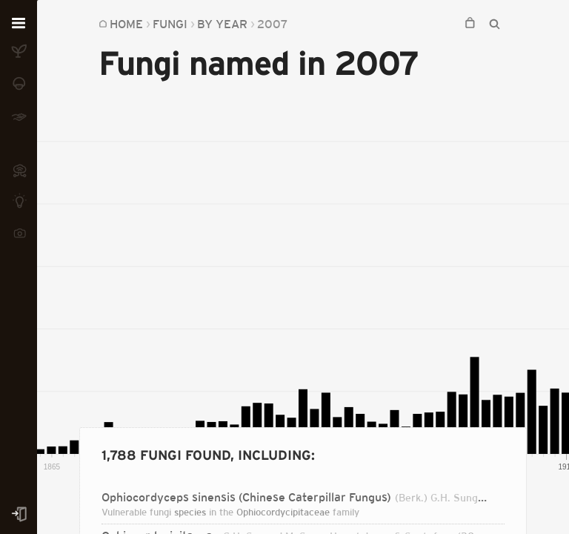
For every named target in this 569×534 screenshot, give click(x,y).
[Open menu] (18, 23)
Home (126, 23)
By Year (222, 23)
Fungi (170, 23)
